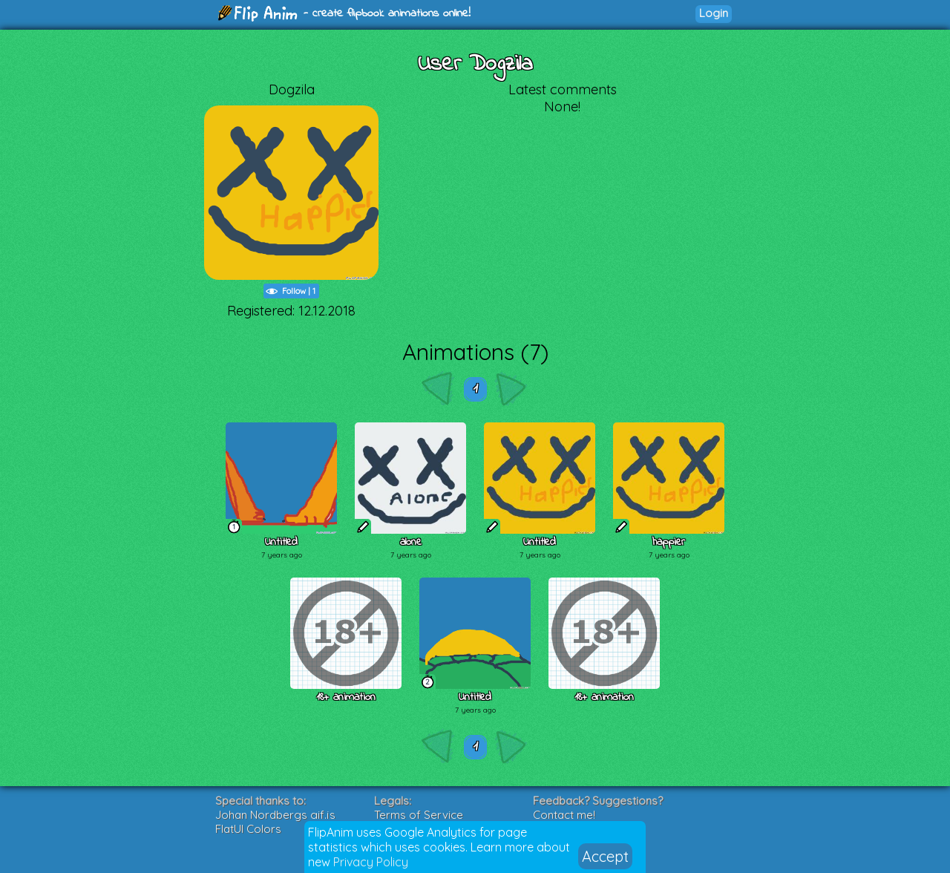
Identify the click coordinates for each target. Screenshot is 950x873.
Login (713, 13)
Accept (605, 856)
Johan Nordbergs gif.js (275, 815)
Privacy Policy (370, 861)
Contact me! (564, 815)
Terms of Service (418, 815)
